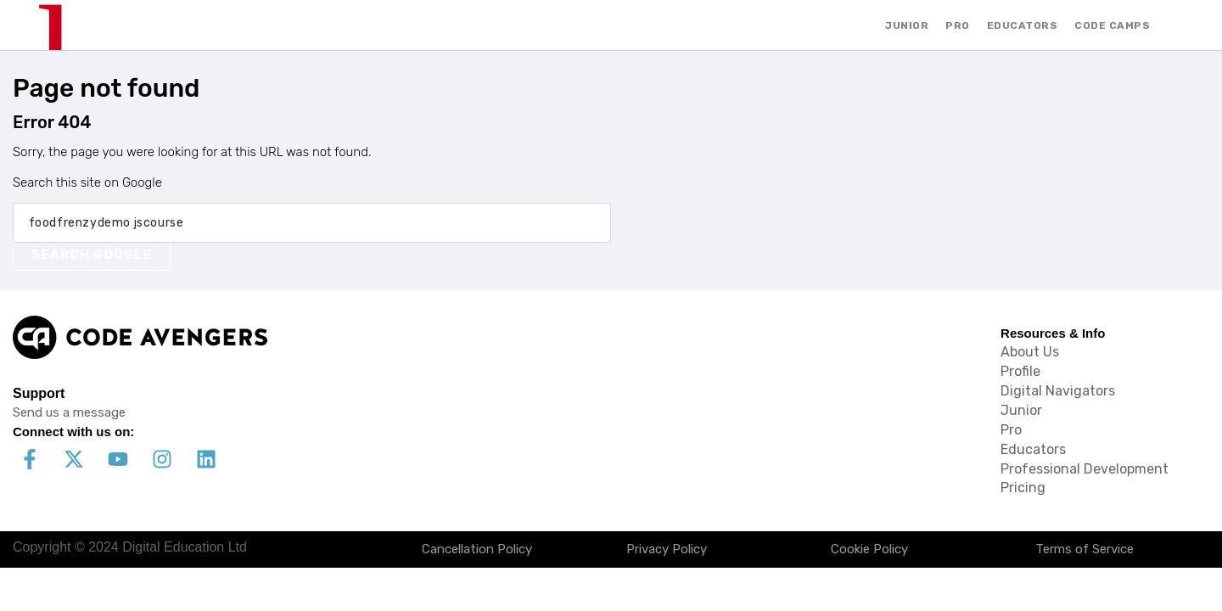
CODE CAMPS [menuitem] (1112, 25)
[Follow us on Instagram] (162, 459)
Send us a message (69, 412)
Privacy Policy (666, 549)
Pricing (1023, 487)
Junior (1021, 410)
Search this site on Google (87, 182)
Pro (1011, 430)
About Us (1030, 352)
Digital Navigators (1058, 391)
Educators (1033, 449)
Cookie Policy (869, 549)
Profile (1020, 371)
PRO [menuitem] (957, 25)
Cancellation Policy (477, 549)
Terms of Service (1084, 549)
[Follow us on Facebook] (30, 459)
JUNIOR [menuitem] (906, 25)
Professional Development (1085, 469)
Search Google (91, 254)
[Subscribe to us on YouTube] (118, 459)
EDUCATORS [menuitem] (1022, 25)
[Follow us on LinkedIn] (206, 459)
